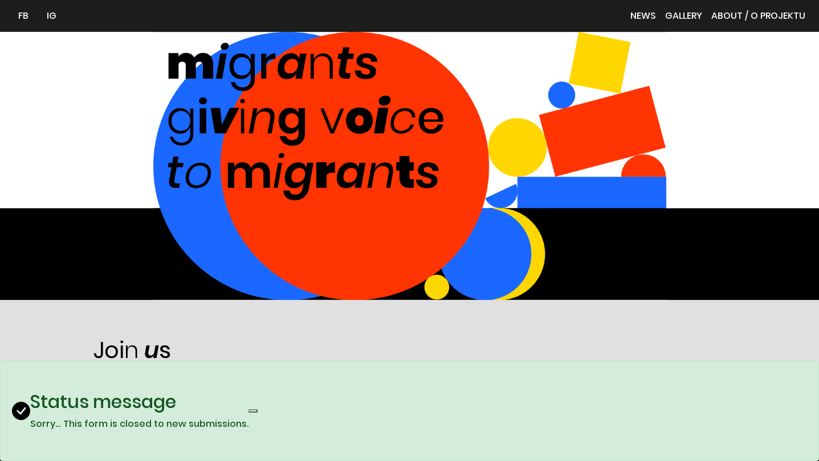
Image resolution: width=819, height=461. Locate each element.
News (643, 15)
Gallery (683, 15)
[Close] (253, 411)
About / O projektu (758, 15)
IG (51, 15)
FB (23, 15)
